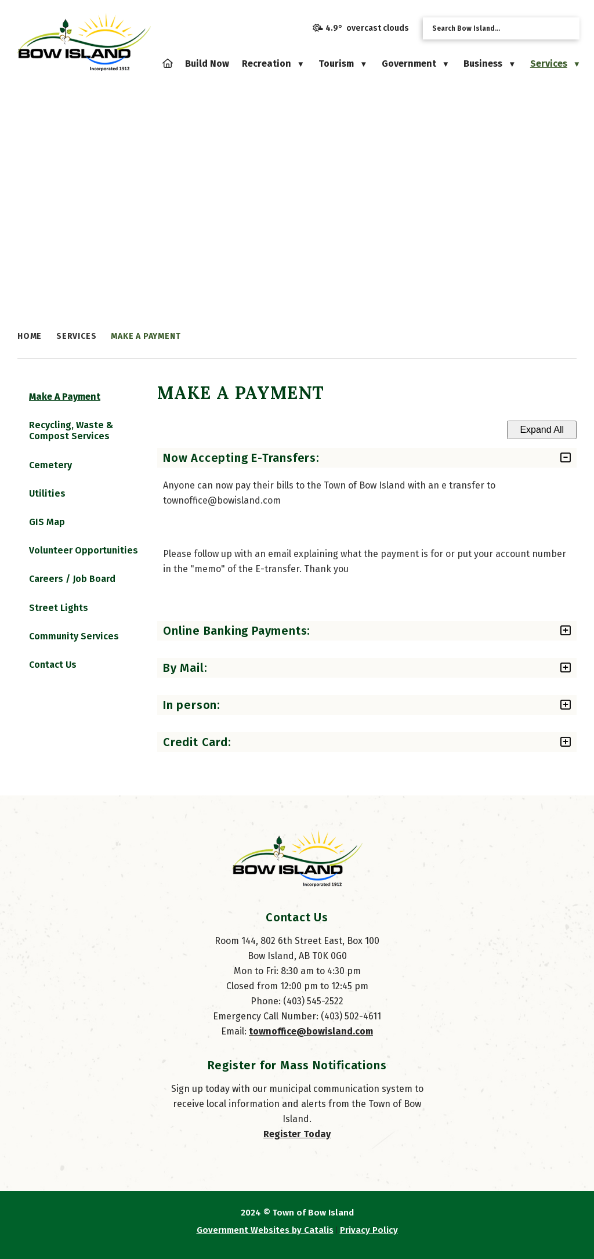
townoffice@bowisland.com (311, 1042)
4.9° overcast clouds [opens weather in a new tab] (367, 28)
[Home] (167, 63)
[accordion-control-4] (551, 705)
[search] (492, 28)
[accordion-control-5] (551, 742)
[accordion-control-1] (551, 458)
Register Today (297, 1145)
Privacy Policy (369, 1241)
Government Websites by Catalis (265, 1241)
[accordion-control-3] (551, 668)
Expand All (530, 430)
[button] (567, 28)
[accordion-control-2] (551, 631)
